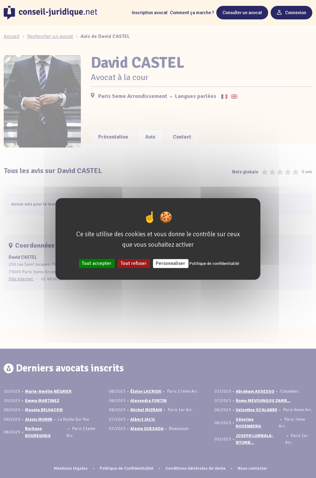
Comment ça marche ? (192, 12)
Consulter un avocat (242, 12)
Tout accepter (96, 264)
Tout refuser (134, 264)
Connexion (291, 12)
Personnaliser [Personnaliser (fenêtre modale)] (170, 264)
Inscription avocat (150, 12)
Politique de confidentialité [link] (214, 263)
